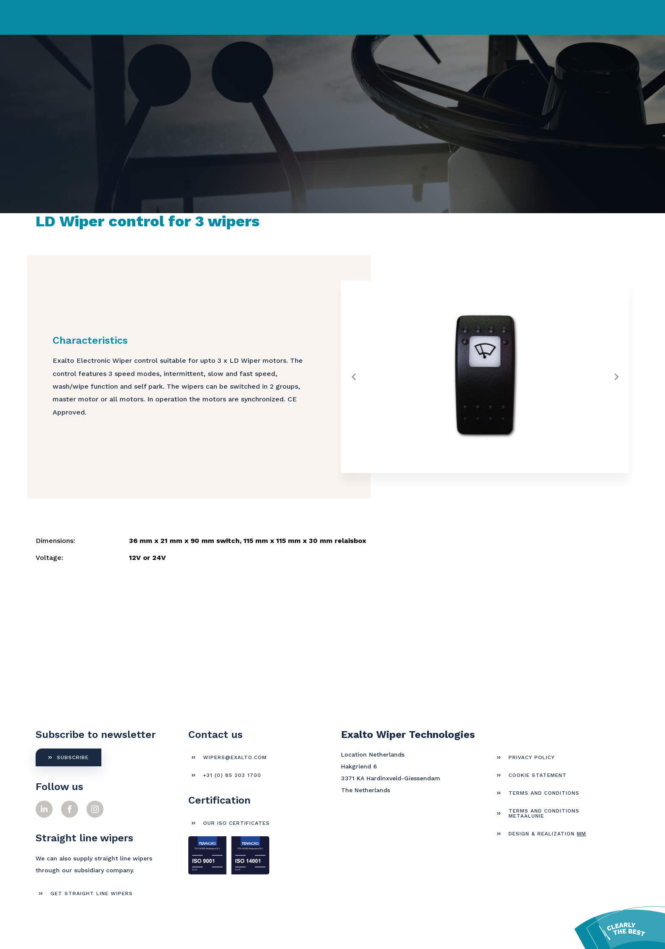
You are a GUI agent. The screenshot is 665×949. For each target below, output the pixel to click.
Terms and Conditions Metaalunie (544, 813)
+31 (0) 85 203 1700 (232, 775)
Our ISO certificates (236, 823)
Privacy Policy (532, 757)
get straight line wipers (91, 893)
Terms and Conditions (544, 793)
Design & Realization (547, 834)
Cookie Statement (538, 775)
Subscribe (73, 757)
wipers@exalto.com (235, 757)
